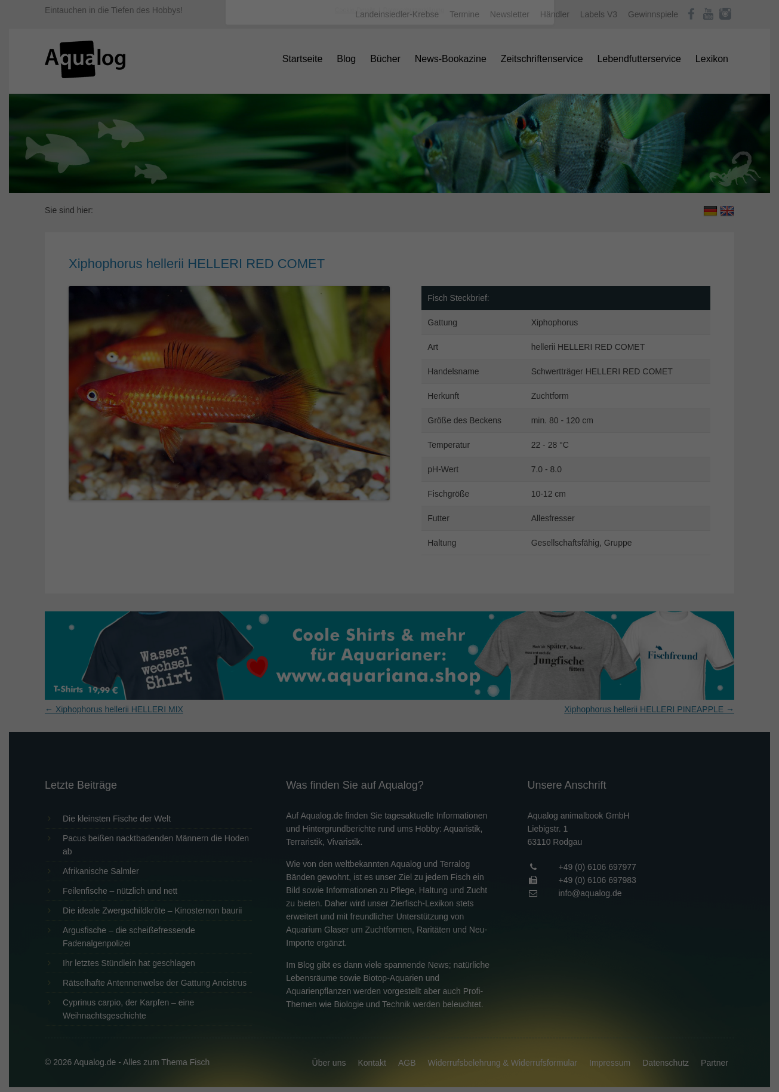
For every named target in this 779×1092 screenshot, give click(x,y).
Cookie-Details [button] (356, 330)
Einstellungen (260, 164)
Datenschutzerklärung (314, 153)
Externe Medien (499, 192)
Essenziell (262, 192)
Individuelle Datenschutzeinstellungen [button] (389, 304)
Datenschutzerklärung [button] (413, 330)
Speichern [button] (389, 269)
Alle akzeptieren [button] (389, 234)
